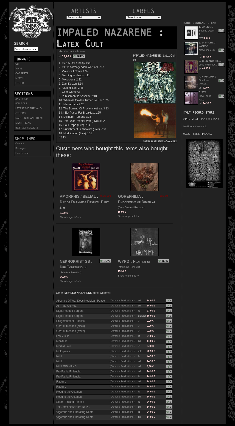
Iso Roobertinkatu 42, (195, 126)
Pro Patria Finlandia (68, 371)
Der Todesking (71, 267)
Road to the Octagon (69, 391)
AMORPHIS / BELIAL (78, 196)
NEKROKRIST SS (75, 261)
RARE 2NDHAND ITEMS (199, 23)
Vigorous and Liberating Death (74, 412)
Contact (19, 143)
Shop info (25, 139)
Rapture (61, 381)
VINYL (18, 68)
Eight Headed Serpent (69, 310)
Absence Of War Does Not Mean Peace (80, 300)
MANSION (207, 27)
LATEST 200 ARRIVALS (28, 108)
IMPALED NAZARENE (107, 32)
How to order (22, 153)
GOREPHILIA (129, 196)
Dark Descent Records (131, 207)
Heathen (139, 261)
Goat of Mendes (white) (70, 331)
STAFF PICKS (23, 122)
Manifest (61, 341)
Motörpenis (63, 351)
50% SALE (21, 103)
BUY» (80, 56)
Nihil (59, 356)
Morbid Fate (63, 346)
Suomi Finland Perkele (70, 401)
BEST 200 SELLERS (26, 127)
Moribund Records (129, 267)
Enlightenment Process (70, 321)
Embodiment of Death (134, 202)
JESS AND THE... (211, 61)
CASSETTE (21, 73)
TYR (204, 92)
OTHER (19, 83)
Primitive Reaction (70, 272)
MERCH (19, 78)
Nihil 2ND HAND (66, 366)
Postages (20, 148)
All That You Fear (66, 305)
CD (17, 63)
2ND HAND (21, 98)
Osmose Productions (74, 51)
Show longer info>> (70, 217)
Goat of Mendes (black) (70, 326)
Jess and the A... (208, 64)
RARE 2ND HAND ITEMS (29, 118)
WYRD (123, 261)
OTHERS (20, 113)
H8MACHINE (209, 76)
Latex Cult (62, 336)
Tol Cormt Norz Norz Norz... (73, 407)
